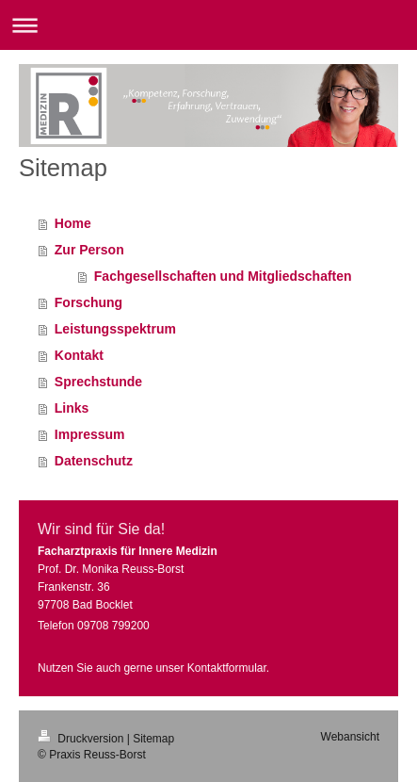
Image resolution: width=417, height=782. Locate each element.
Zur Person (89, 249)
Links (72, 407)
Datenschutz (94, 460)
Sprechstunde (98, 381)
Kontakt (79, 355)
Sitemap (153, 738)
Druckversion (82, 738)
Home (73, 223)
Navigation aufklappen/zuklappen (208, 25)
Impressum (90, 434)
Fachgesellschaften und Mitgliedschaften (223, 276)
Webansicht (350, 736)
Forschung (88, 302)
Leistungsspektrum (115, 328)
